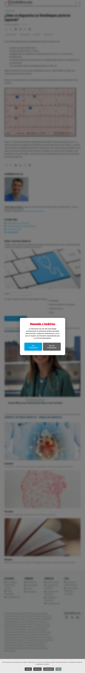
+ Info (58, 669)
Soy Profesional (33, 347)
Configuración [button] (48, 669)
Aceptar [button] (28, 669)
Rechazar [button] (37, 669)
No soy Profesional (51, 347)
